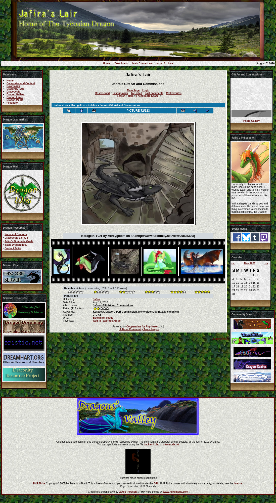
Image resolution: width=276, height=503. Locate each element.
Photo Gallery (251, 120)
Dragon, (110, 311)
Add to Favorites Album (107, 320)
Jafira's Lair (61, 105)
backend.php (151, 444)
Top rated (136, 93)
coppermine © (220, 338)
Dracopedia (13, 91)
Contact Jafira (13, 248)
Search (121, 96)
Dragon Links (15, 97)
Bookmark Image (103, 317)
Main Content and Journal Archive (152, 63)
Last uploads (120, 93)
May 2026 (249, 263)
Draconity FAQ (15, 89)
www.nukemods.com (175, 491)
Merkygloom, (146, 311)
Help (130, 96)
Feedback (12, 102)
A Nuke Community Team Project (139, 329)
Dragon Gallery (16, 94)
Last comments (154, 93)
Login (145, 90)
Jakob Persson (128, 491)
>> (266, 263)
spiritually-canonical (167, 311)
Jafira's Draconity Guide (19, 241)
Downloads (121, 63)
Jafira (93, 105)
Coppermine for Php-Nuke (142, 326)
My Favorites (173, 93)
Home (106, 63)
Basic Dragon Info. (16, 244)
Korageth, (99, 311)
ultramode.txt (171, 444)
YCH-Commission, (126, 311)
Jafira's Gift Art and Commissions (113, 305)
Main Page (133, 90)
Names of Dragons (16, 234)
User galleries (79, 105)
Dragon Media (15, 100)
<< (233, 263)
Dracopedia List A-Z (16, 237)
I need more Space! (147, 96)
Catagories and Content (21, 83)
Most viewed (102, 93)
